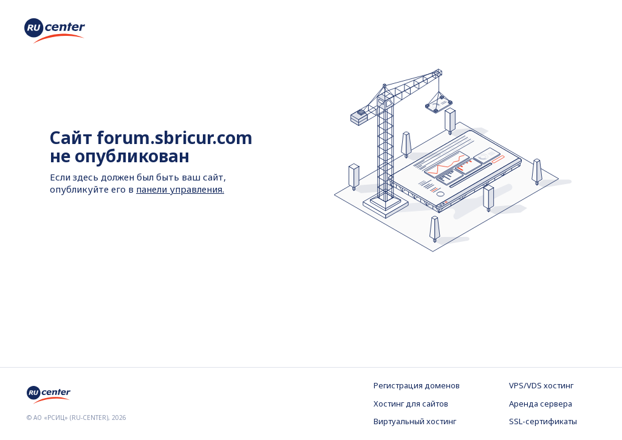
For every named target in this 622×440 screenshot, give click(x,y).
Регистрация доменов (417, 385)
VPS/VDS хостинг (541, 385)
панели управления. (180, 189)
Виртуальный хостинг (415, 421)
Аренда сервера (540, 403)
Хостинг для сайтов (411, 403)
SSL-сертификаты (543, 421)
